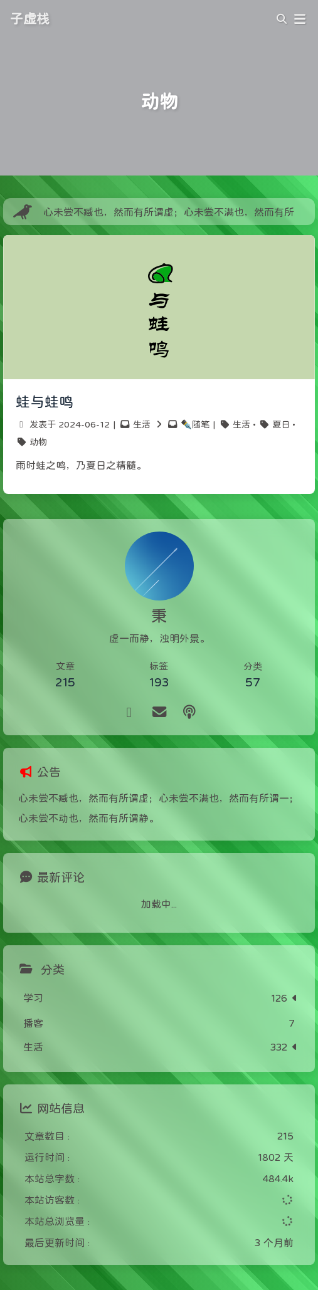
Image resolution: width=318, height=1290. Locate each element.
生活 (142, 424)
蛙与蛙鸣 (44, 402)
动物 (38, 442)
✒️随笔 (195, 424)
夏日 (281, 424)
